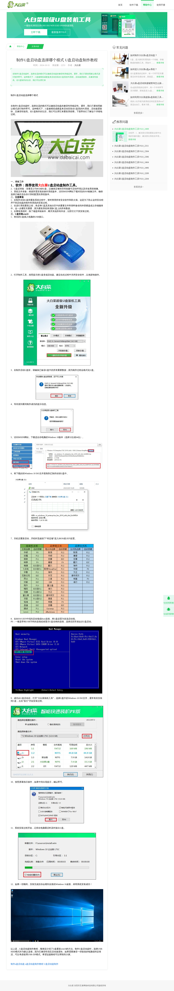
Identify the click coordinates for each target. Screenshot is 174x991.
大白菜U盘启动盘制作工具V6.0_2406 (131, 168)
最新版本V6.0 (58, 32)
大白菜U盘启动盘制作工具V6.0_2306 (131, 157)
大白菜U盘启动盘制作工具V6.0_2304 (131, 151)
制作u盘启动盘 (18, 964)
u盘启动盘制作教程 (34, 964)
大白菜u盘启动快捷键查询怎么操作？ (147, 83)
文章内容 (35, 46)
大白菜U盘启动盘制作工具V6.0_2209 (131, 173)
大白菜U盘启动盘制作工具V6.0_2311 (131, 146)
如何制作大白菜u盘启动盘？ (143, 55)
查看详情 (160, 63)
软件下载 (134, 5)
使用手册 (161, 5)
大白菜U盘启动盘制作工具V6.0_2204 (131, 179)
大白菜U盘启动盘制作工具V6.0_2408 (131, 129)
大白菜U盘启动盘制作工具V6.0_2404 (131, 162)
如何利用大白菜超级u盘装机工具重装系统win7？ (147, 97)
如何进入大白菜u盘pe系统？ (143, 69)
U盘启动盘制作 (51, 964)
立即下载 (35, 32)
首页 (120, 5)
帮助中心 (147, 5)
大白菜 (77, 65)
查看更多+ (138, 113)
